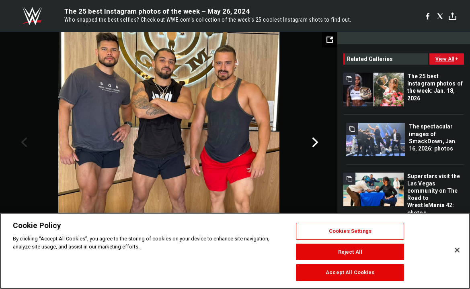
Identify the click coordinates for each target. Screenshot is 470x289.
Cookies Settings (350, 231)
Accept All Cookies (350, 272)
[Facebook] (427, 16)
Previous (23, 142)
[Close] (457, 250)
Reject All (350, 252)
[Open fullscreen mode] (329, 39)
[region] (235, 251)
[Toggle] (452, 16)
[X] (440, 16)
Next (314, 142)
